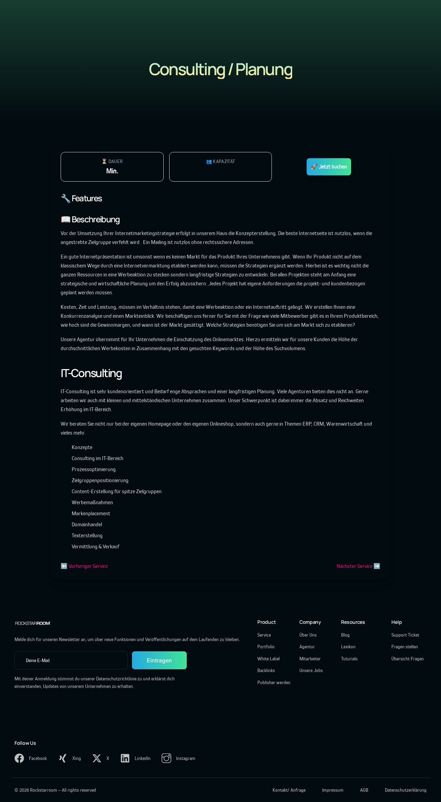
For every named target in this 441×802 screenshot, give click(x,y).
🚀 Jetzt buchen (329, 166)
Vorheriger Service (88, 566)
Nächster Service (354, 566)
